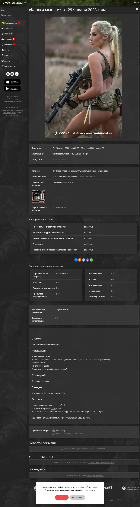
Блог (4, 55)
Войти (136, 3)
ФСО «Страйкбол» (13, 3)
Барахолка (7, 28)
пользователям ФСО (95, 475)
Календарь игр (10, 23)
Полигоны (8, 44)
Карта (5, 50)
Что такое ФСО (12, 96)
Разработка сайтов (9, 112)
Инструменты (8, 66)
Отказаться (77, 497)
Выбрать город (12, 99)
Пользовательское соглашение (12, 110)
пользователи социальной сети (101, 462)
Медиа (7, 34)
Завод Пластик (62, 171)
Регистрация (6, 15)
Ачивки (5, 61)
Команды (8, 39)
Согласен (62, 497)
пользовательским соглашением (80, 490)
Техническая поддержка (12, 101)
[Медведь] (60, 431)
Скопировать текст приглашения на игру (70, 154)
